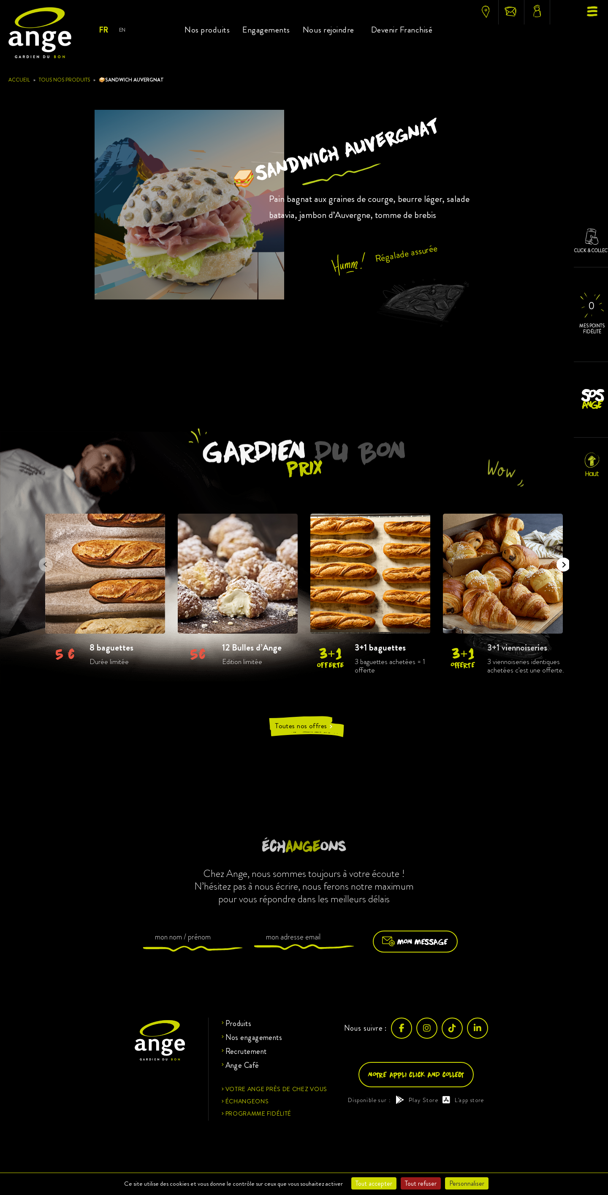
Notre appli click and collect (416, 1074)
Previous (43, 562)
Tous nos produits (64, 80)
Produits (238, 1023)
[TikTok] (452, 1028)
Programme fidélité (258, 1113)
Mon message (415, 941)
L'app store (463, 1100)
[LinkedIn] (477, 1028)
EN (122, 30)
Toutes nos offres (304, 726)
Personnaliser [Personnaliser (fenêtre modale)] (466, 1183)
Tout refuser (421, 1183)
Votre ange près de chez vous (276, 1089)
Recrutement (246, 1051)
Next (560, 562)
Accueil (19, 80)
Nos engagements (253, 1037)
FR (103, 29)
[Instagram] (426, 1028)
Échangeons (247, 1101)
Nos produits (207, 30)
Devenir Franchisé (402, 30)
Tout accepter (374, 1183)
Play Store (417, 1100)
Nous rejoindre (328, 30)
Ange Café (242, 1065)
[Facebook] (401, 1028)
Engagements (266, 30)
